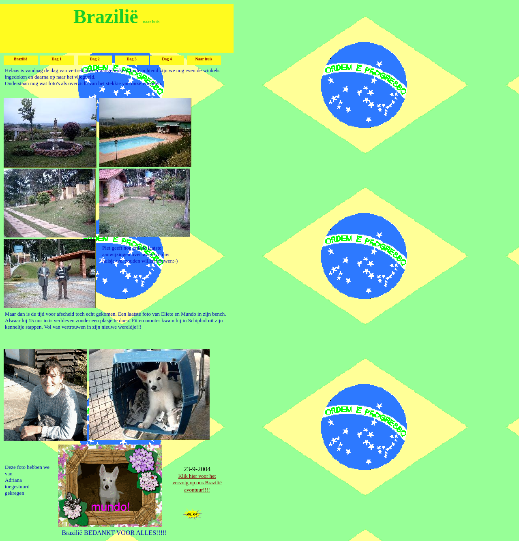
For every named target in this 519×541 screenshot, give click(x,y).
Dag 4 (167, 59)
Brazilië (20, 59)
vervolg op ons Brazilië (197, 482)
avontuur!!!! (197, 490)
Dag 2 (95, 59)
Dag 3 (132, 59)
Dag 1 (56, 59)
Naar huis (203, 59)
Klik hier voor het (197, 476)
